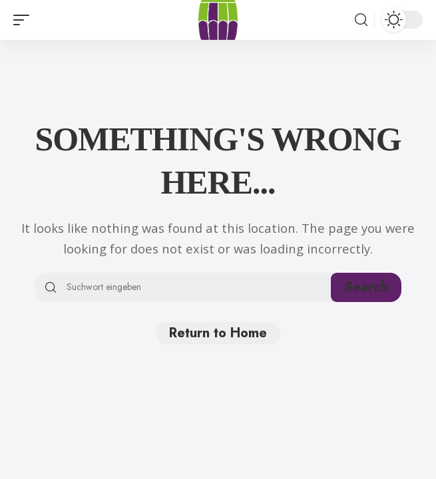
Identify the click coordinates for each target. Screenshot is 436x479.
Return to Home (218, 333)
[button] (24, 20)
